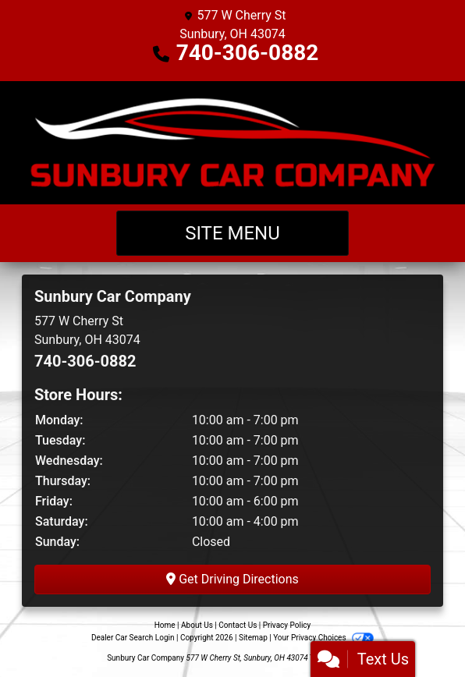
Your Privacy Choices (323, 637)
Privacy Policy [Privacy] (287, 625)
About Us (197, 625)
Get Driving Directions (232, 579)
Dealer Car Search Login (133, 637)
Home (165, 625)
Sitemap (253, 637)
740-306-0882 (247, 53)
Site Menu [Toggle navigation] (232, 233)
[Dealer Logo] (232, 143)
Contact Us (237, 625)
